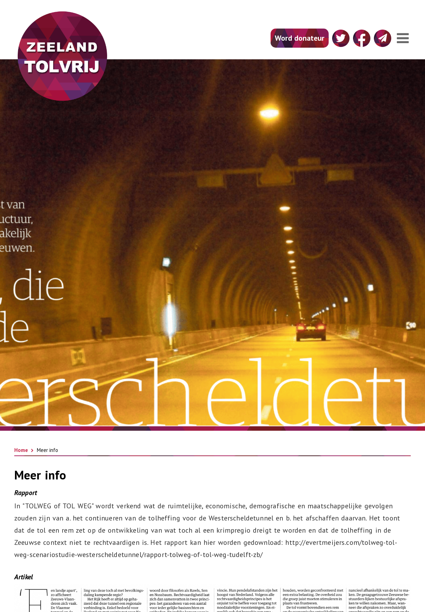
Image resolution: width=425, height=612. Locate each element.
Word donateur (299, 38)
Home (21, 450)
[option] (212, 242)
